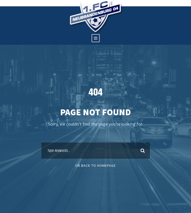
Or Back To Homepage (95, 165)
